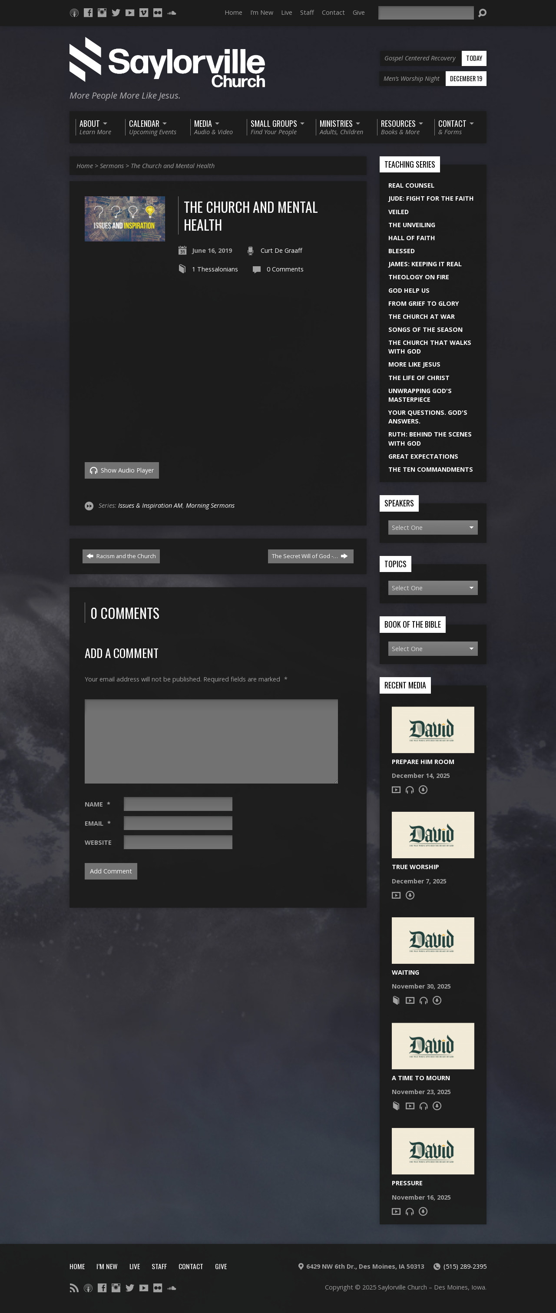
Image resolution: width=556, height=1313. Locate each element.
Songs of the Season (425, 329)
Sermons (112, 166)
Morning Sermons (210, 505)
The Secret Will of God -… (310, 556)
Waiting (405, 972)
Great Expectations (423, 456)
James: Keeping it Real (425, 264)
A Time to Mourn (421, 1078)
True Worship (415, 867)
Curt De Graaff (281, 250)
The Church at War (421, 316)
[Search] (426, 13)
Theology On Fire (418, 277)
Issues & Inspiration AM (150, 505)
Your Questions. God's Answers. (427, 416)
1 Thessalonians (215, 269)
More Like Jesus (414, 364)
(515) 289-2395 (464, 1266)
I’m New (261, 12)
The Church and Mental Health (173, 166)
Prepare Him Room (423, 761)
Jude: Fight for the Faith (431, 198)
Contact (333, 12)
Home (233, 12)
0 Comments (285, 269)
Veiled (398, 212)
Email (98, 823)
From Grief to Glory (423, 303)
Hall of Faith (411, 238)
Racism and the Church (121, 556)
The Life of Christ (419, 378)
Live (286, 12)
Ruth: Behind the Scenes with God (430, 438)
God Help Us (409, 290)
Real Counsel (411, 185)
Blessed (401, 251)
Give (359, 12)
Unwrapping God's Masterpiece (420, 395)
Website (98, 842)
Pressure (407, 1183)
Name (97, 804)
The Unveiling (411, 225)
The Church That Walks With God (429, 346)
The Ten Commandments (430, 469)
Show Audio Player (122, 470)
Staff (307, 12)
